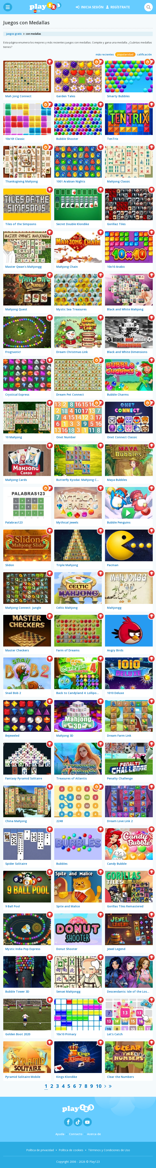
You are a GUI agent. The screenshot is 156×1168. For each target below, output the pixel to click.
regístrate (118, 7)
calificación (144, 54)
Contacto (75, 1134)
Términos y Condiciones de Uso (109, 1150)
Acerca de (94, 1134)
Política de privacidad (40, 1150)
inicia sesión (90, 7)
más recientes (105, 54)
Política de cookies (71, 1150)
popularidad (125, 54)
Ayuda (59, 1134)
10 (99, 1086)
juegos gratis (14, 34)
